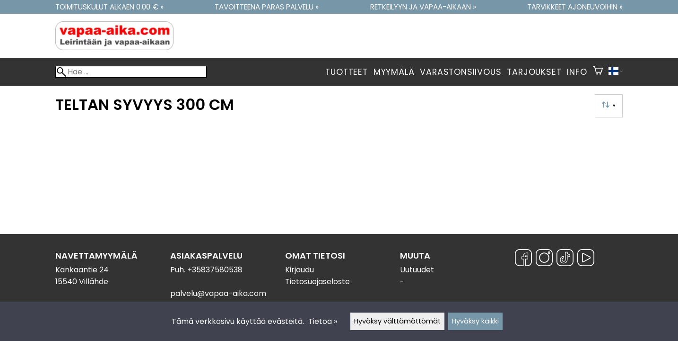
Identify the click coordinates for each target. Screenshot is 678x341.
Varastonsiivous (460, 72)
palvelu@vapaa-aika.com (218, 293)
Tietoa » (322, 321)
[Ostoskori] (598, 72)
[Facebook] (523, 259)
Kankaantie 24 (82, 269)
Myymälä (394, 72)
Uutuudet (417, 269)
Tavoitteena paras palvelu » (267, 7)
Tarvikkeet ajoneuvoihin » (575, 7)
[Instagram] (544, 259)
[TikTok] (565, 259)
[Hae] (131, 72)
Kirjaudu (299, 269)
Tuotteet (346, 72)
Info (577, 72)
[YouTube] (585, 259)
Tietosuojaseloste (317, 281)
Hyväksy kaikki (475, 321)
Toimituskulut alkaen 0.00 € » (109, 7)
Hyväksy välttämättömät (397, 321)
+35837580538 (215, 269)
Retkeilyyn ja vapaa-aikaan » (423, 7)
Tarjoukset (534, 72)
